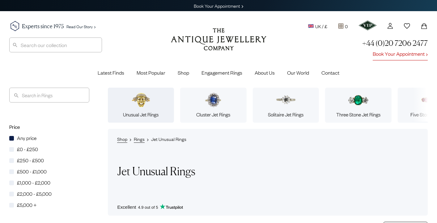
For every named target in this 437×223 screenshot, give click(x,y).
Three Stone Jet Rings (358, 105)
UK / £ (317, 26)
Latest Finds (111, 72)
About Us (265, 72)
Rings (139, 138)
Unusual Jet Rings (141, 105)
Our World (298, 72)
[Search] (49, 95)
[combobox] (55, 44)
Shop (183, 72)
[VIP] (367, 25)
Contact (330, 72)
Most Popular (151, 72)
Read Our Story (80, 26)
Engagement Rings (222, 72)
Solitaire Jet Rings (285, 105)
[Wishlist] (407, 26)
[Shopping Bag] (424, 26)
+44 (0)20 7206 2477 (395, 43)
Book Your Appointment (218, 5)
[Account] (390, 26)
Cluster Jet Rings (213, 105)
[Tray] (343, 26)
